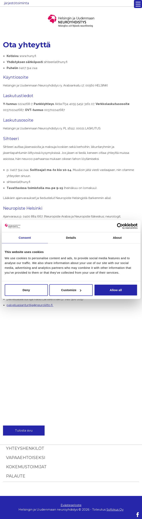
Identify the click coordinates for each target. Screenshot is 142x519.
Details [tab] (71, 237)
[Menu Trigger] (138, 4)
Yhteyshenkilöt (25, 448)
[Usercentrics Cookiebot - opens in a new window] (119, 226)
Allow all (116, 290)
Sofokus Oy (115, 509)
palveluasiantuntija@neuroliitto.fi (30, 305)
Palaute (15, 476)
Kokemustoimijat (26, 466)
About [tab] (117, 237)
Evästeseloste (71, 505)
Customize (71, 290)
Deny (26, 290)
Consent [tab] (25, 237)
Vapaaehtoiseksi (25, 457)
